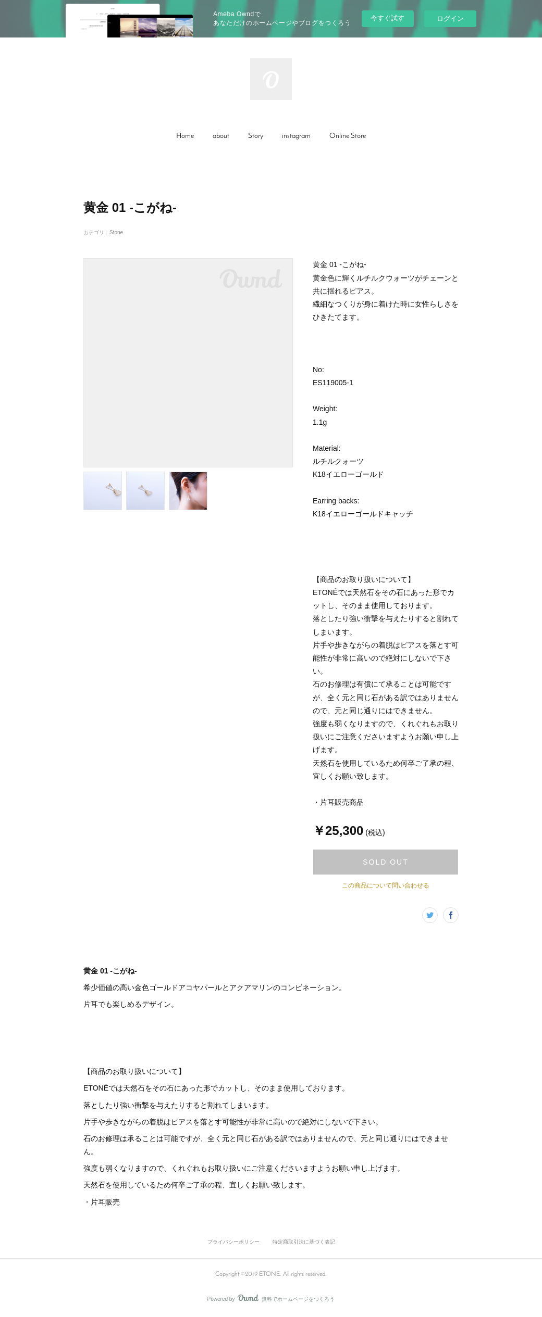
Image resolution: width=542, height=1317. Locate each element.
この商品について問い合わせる (385, 885)
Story (255, 136)
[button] (185, 136)
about (221, 136)
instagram (296, 136)
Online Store (347, 136)
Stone (116, 232)
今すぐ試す (387, 18)
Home (185, 136)
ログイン (450, 18)
